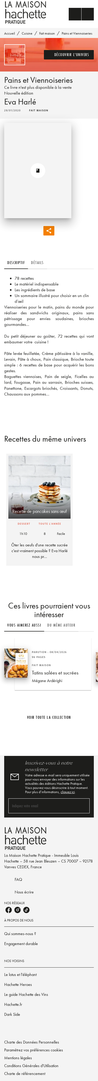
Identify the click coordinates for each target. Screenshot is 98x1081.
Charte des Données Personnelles (31, 1042)
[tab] (16, 262)
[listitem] (8, 910)
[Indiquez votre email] (42, 805)
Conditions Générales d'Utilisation (31, 1065)
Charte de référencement (24, 1073)
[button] (69, 54)
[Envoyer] (83, 805)
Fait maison (47, 33)
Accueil (9, 33)
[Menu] (81, 14)
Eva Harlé (20, 101)
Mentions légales (18, 1058)
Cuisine (27, 33)
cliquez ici (68, 791)
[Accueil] (26, 12)
